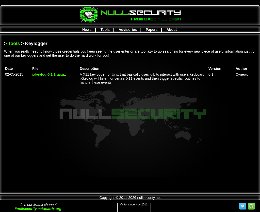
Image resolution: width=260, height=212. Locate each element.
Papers (152, 30)
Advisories (128, 30)
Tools (105, 30)
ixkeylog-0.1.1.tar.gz (49, 74)
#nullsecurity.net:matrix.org (38, 209)
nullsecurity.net (148, 198)
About (172, 30)
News (87, 30)
